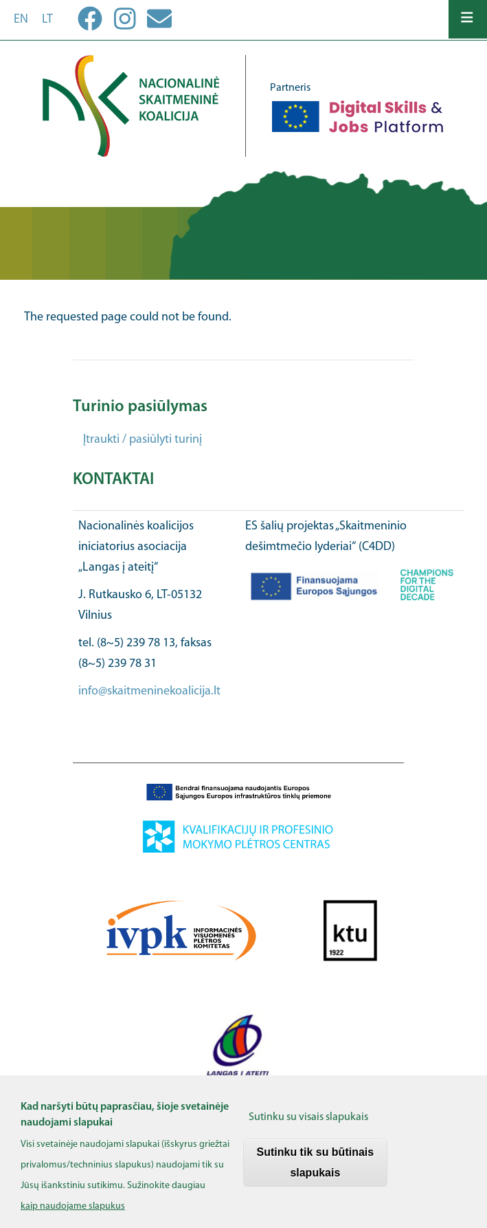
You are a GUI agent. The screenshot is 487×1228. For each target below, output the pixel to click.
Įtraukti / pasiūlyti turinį (142, 439)
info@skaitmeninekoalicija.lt (149, 691)
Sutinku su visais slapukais (308, 1121)
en (21, 19)
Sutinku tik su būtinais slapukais (315, 1166)
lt (47, 19)
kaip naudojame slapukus (73, 1210)
